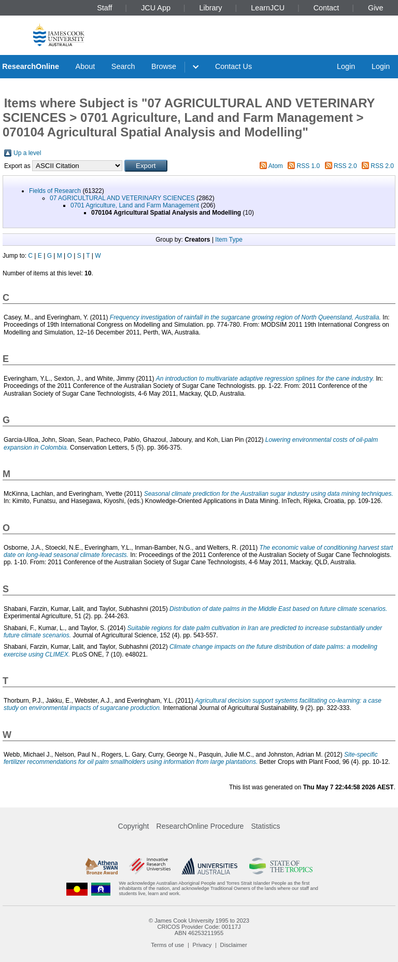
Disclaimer (233, 945)
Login (346, 66)
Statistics (265, 826)
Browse (163, 66)
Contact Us (233, 66)
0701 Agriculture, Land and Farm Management (134, 205)
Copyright (133, 826)
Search (123, 66)
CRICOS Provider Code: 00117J (198, 927)
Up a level (27, 153)
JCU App (155, 8)
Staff (104, 8)
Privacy (202, 945)
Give (375, 8)
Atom (275, 166)
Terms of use (167, 945)
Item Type (228, 239)
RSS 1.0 (308, 166)
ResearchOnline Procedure (200, 826)
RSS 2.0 (345, 166)
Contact (326, 8)
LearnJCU (268, 8)
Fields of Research (55, 190)
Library (211, 8)
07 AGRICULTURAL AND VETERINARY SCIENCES (122, 198)
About (85, 66)
